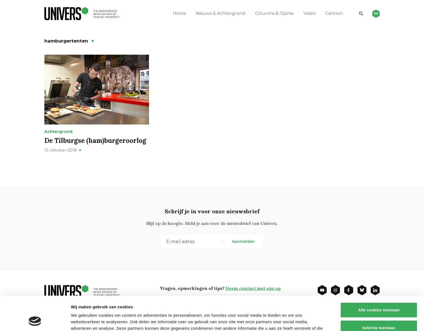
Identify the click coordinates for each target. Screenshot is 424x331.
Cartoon (334, 13)
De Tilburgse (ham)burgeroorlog (95, 140)
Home (179, 13)
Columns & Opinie (274, 13)
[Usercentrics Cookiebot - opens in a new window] (35, 320)
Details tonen (292, 320)
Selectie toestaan (379, 295)
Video (309, 13)
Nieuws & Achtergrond (220, 13)
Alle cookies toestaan (378, 278)
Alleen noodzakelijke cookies (379, 313)
